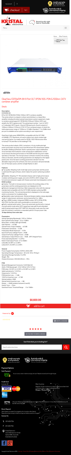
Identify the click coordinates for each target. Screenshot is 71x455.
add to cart (35, 306)
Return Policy (46, 451)
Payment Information (55, 451)
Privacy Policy (26, 451)
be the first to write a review (35, 334)
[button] (60, 320)
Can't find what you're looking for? (35, 342)
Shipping (32, 451)
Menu (5, 28)
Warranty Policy (38, 451)
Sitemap (20, 451)
